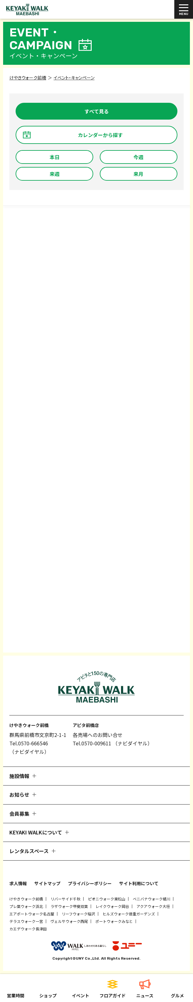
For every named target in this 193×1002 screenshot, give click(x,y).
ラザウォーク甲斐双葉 (69, 906)
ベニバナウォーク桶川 (151, 898)
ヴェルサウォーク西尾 (69, 921)
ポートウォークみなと (114, 921)
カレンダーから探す (100, 135)
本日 (55, 157)
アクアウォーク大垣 (153, 906)
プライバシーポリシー (90, 883)
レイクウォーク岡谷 (112, 906)
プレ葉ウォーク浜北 (26, 906)
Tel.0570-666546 (28, 743)
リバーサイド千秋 (65, 898)
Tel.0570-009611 (92, 743)
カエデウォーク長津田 (28, 928)
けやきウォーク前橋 (26, 898)
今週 (138, 157)
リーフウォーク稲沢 (78, 913)
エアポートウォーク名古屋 (31, 913)
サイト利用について (138, 883)
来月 (138, 174)
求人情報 (18, 883)
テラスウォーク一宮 (26, 921)
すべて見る (96, 111)
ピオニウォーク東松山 (106, 898)
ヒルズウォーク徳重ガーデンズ (129, 913)
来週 (55, 174)
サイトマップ (47, 883)
